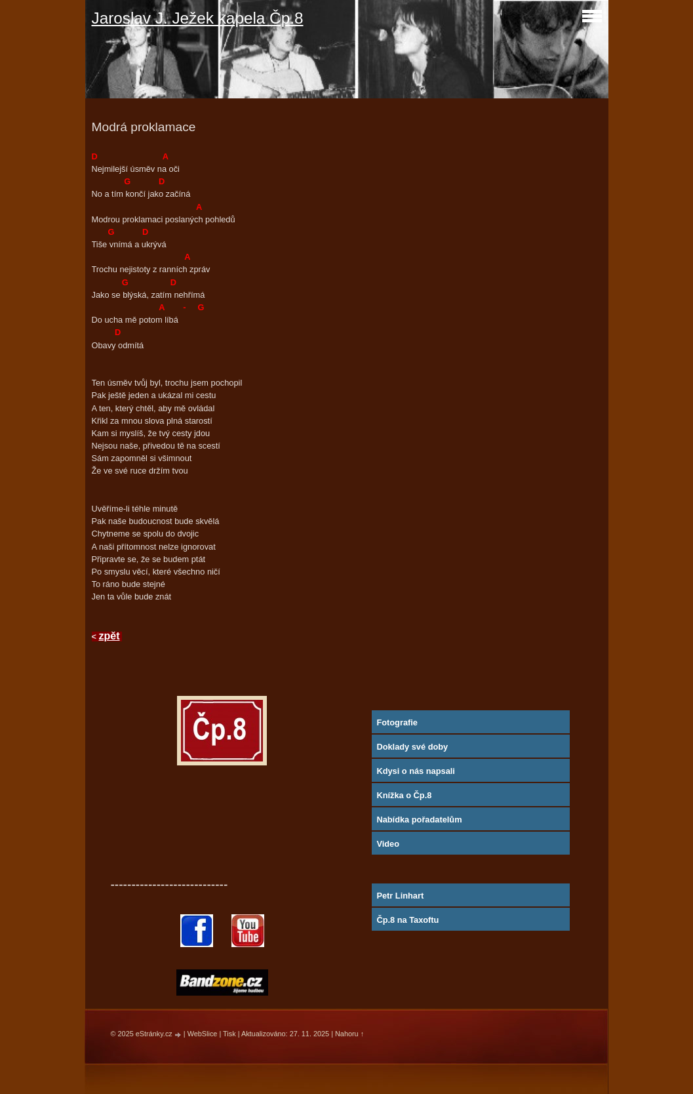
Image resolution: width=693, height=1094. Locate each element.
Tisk (229, 1034)
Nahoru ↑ (349, 1034)
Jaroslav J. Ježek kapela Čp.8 (198, 18)
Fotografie (397, 722)
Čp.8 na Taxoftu (407, 920)
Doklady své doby (412, 747)
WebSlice (203, 1034)
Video (387, 844)
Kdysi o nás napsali (415, 771)
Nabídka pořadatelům (419, 819)
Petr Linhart (400, 896)
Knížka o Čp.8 (403, 795)
